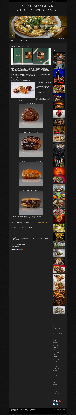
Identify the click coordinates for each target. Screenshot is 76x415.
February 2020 (55, 347)
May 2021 (54, 340)
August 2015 (55, 373)
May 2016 (54, 363)
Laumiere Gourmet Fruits (20, 46)
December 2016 (56, 359)
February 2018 (55, 350)
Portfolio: (57, 409)
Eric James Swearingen (22, 66)
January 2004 (55, 384)
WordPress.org (55, 395)
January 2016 (55, 366)
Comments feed (56, 393)
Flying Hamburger (56, 326)
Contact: (64, 409)
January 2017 (55, 357)
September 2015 (56, 372)
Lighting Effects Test (56, 328)
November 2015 (56, 368)
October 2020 (55, 343)
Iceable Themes (15, 411)
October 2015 (55, 370)
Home (57, 38)
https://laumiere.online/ (42, 222)
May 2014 (54, 380)
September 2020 (56, 345)
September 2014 (56, 379)
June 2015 (55, 375)
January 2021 (55, 342)
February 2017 (55, 356)
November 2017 (56, 352)
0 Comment (34, 66)
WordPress (27, 410)
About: (61, 409)
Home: (54, 409)
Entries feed (55, 391)
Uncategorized (29, 66)
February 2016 (55, 365)
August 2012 (55, 382)
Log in (54, 389)
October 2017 (55, 354)
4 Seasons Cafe (55, 331)
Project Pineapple (56, 330)
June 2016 (55, 361)
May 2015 (54, 377)
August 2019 (55, 349)
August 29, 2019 (14, 66)
